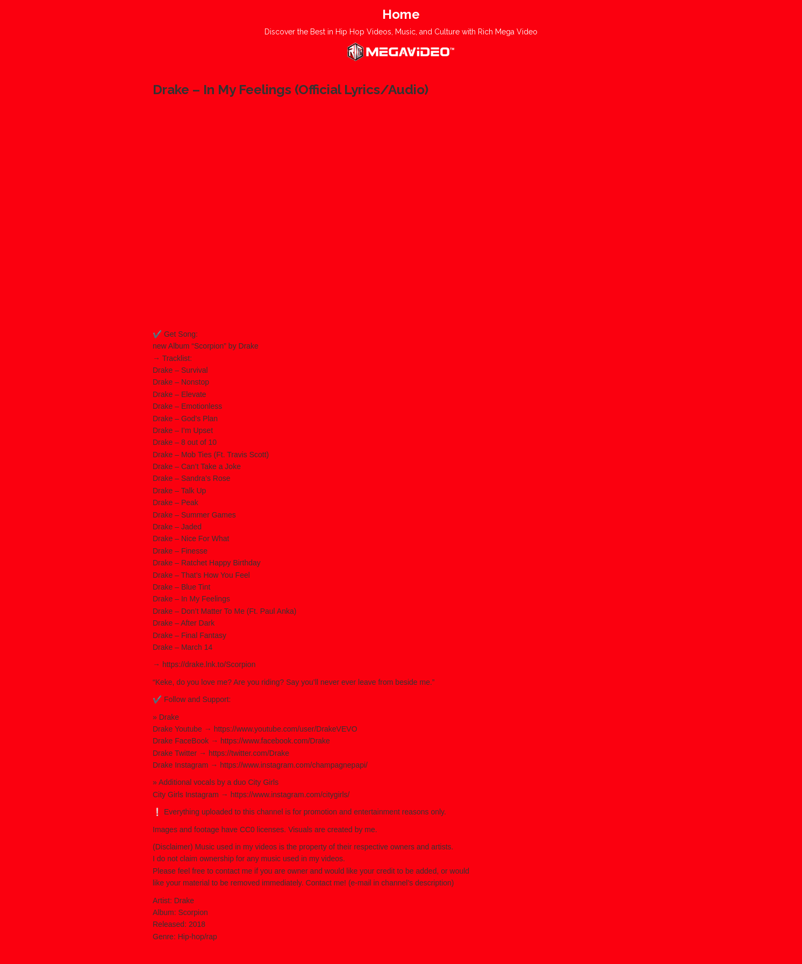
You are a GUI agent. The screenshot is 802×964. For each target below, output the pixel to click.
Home (401, 14)
